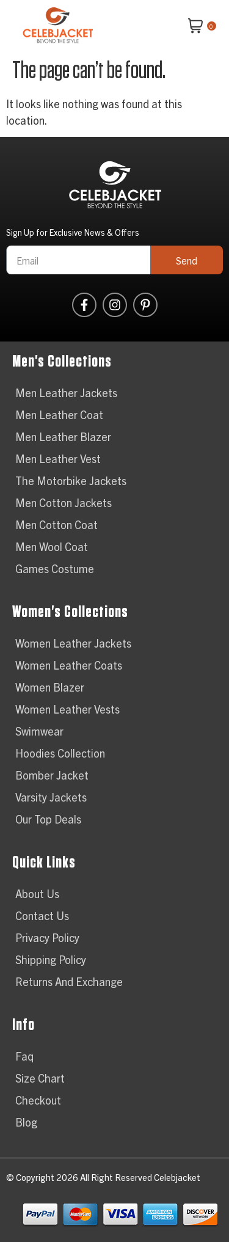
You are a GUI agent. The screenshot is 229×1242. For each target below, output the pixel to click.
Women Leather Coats (68, 665)
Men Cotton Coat (56, 524)
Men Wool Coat (51, 546)
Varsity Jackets (51, 797)
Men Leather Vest (58, 458)
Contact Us (42, 915)
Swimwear (39, 731)
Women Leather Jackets (73, 643)
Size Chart (40, 1078)
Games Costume (54, 568)
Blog (26, 1122)
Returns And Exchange (69, 981)
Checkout (38, 1100)
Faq (24, 1056)
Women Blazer (49, 687)
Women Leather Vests (67, 709)
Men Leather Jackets (66, 392)
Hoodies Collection (60, 753)
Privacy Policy (47, 937)
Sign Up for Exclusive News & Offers (72, 233)
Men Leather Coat (59, 414)
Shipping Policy (50, 959)
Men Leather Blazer (63, 436)
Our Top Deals (48, 819)
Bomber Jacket (52, 775)
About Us (37, 893)
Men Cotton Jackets (63, 502)
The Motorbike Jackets (70, 480)
